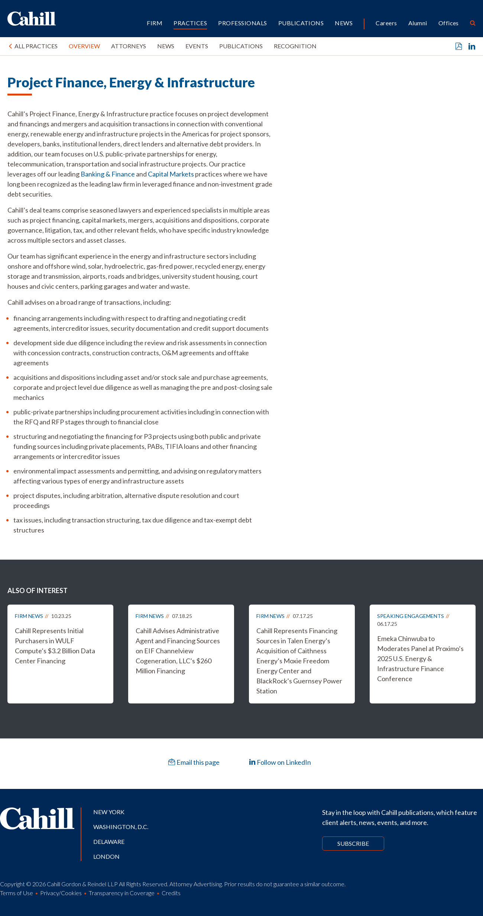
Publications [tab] (241, 45)
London (106, 856)
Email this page (194, 762)
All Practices (36, 45)
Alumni (417, 22)
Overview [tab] (84, 45)
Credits (171, 892)
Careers (386, 22)
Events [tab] (196, 45)
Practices (190, 22)
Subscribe (353, 843)
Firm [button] (154, 22)
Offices (448, 22)
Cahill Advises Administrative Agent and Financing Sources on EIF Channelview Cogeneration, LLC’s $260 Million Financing (178, 651)
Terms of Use (16, 892)
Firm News (29, 616)
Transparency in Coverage (122, 892)
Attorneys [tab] (128, 45)
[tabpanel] (140, 322)
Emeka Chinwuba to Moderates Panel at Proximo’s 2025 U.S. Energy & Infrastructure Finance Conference (420, 658)
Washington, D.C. (120, 826)
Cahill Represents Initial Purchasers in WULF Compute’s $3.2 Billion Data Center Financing (55, 646)
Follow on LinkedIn (280, 762)
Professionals (242, 22)
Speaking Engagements (410, 616)
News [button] (344, 22)
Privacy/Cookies (61, 892)
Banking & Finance (108, 174)
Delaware (108, 841)
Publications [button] (301, 22)
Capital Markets (171, 174)
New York (108, 811)
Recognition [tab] (295, 45)
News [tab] (165, 45)
